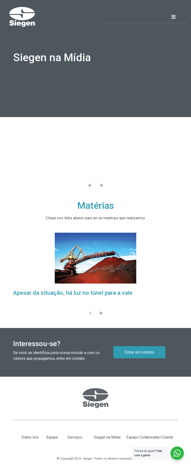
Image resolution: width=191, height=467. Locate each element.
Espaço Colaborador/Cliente (149, 437)
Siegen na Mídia (107, 437)
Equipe (52, 437)
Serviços (74, 437)
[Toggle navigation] (177, 17)
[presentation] (90, 186)
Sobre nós (30, 437)
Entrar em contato (139, 352)
